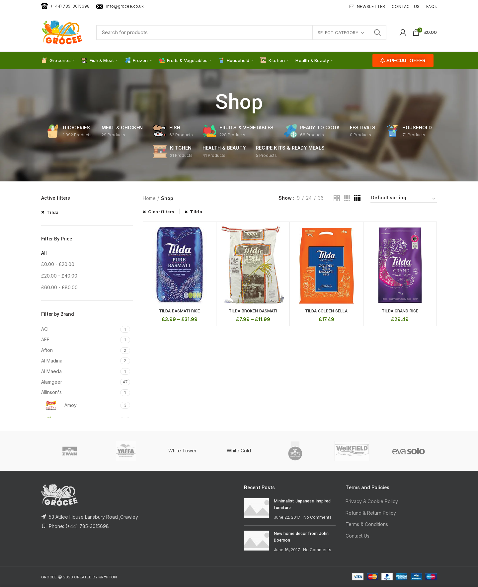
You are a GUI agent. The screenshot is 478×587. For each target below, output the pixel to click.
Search (377, 32)
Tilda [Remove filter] (52, 212)
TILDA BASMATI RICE (179, 311)
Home (149, 198)
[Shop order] (403, 199)
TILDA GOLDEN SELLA (326, 311)
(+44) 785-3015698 (65, 6)
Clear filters (161, 211)
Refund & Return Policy (371, 513)
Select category (338, 32)
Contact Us (357, 536)
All (44, 253)
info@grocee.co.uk (120, 6)
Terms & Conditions (367, 524)
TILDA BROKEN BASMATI (253, 311)
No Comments (317, 517)
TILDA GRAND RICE (400, 311)
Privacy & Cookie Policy (372, 501)
